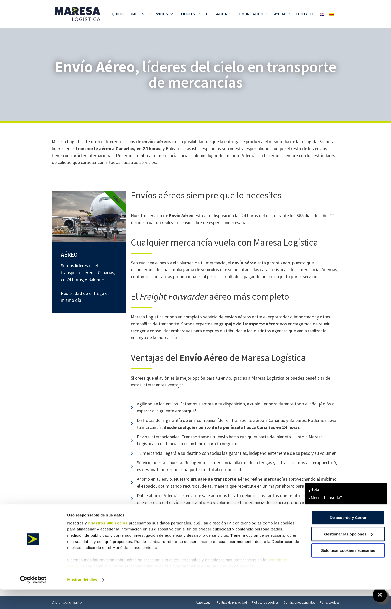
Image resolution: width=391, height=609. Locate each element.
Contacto (305, 14)
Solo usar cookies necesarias (348, 569)
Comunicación (254, 14)
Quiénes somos (130, 14)
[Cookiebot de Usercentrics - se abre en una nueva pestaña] (33, 599)
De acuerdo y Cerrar (348, 537)
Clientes (191, 14)
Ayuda (283, 14)
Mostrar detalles (82, 599)
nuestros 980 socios (108, 542)
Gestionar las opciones (348, 553)
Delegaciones (218, 14)
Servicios (163, 14)
